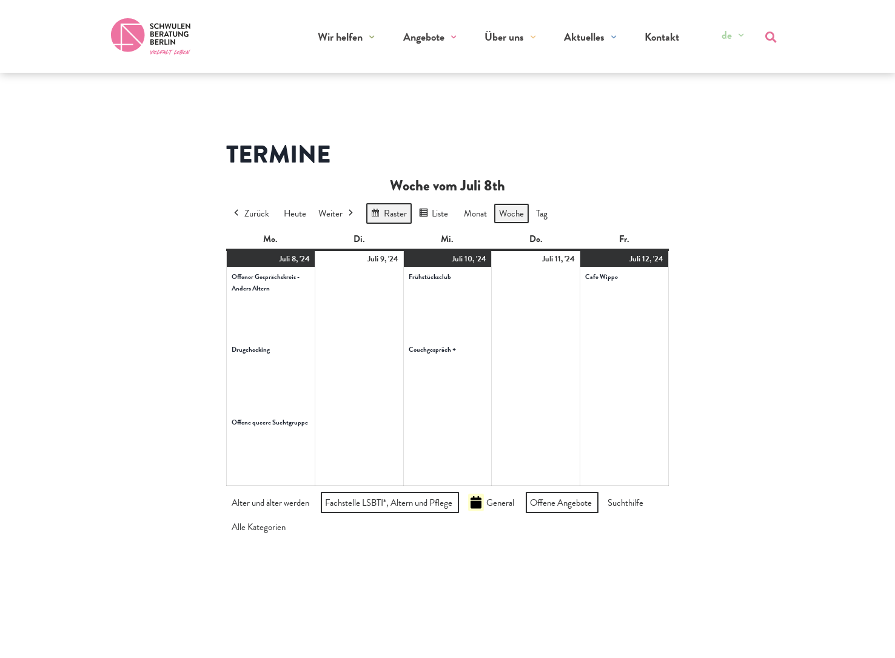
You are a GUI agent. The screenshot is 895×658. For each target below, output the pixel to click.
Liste (433, 215)
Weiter (336, 213)
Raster (388, 215)
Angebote (423, 37)
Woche (511, 213)
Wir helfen (340, 37)
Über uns (504, 37)
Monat (475, 213)
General (491, 502)
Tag (542, 213)
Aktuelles (584, 37)
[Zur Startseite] (151, 36)
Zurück (250, 213)
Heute (295, 213)
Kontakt (662, 37)
